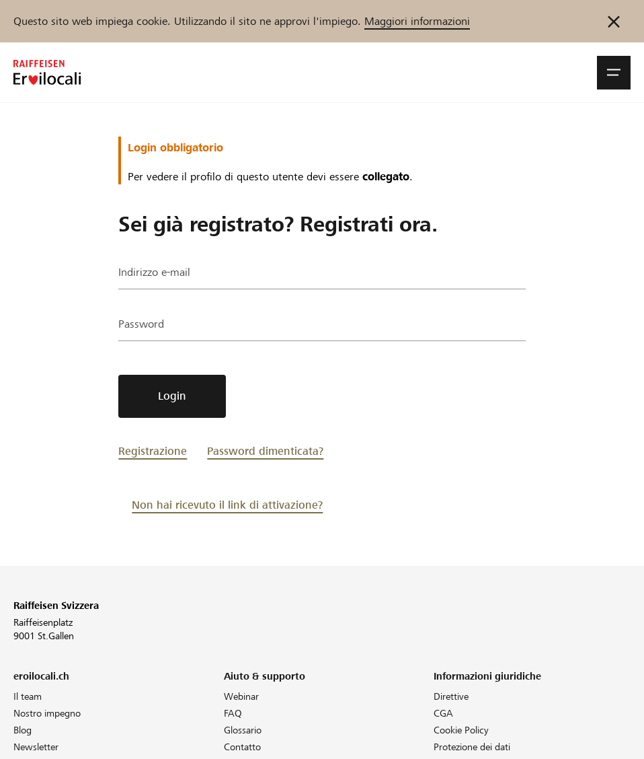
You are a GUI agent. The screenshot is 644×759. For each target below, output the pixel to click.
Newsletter (35, 747)
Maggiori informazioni (417, 21)
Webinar (241, 696)
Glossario (242, 730)
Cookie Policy (461, 730)
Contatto (242, 747)
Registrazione (152, 451)
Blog (22, 730)
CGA (443, 713)
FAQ (233, 713)
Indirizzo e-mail (154, 272)
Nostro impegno (47, 713)
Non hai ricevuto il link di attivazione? (227, 505)
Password (141, 324)
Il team (27, 696)
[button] (614, 72)
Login (172, 396)
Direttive (451, 696)
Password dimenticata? (265, 451)
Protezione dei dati (472, 747)
